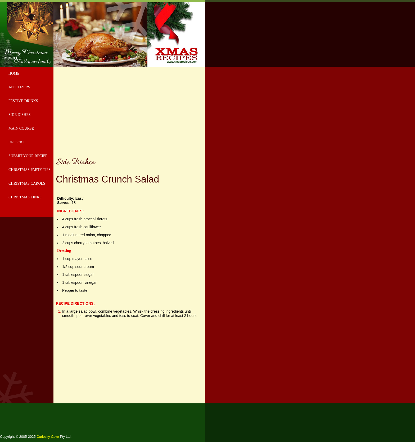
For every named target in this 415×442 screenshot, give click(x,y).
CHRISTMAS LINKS (25, 197)
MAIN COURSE (21, 128)
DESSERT (16, 142)
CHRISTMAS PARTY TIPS (29, 170)
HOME (13, 73)
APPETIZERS (19, 87)
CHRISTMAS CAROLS (26, 183)
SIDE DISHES (19, 115)
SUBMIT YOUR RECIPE (27, 156)
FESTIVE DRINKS (23, 101)
